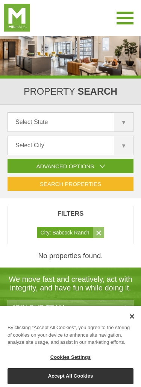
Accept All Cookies (70, 378)
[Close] (132, 318)
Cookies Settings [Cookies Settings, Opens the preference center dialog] (70, 359)
